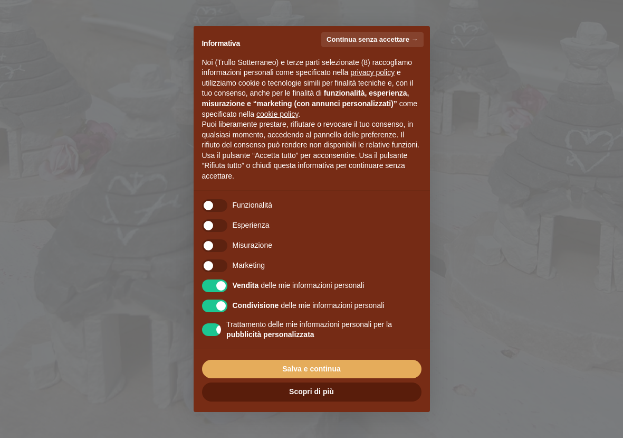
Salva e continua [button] (311, 369)
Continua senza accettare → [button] (372, 39)
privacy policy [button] (372, 72)
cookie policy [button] (277, 114)
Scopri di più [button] (311, 391)
